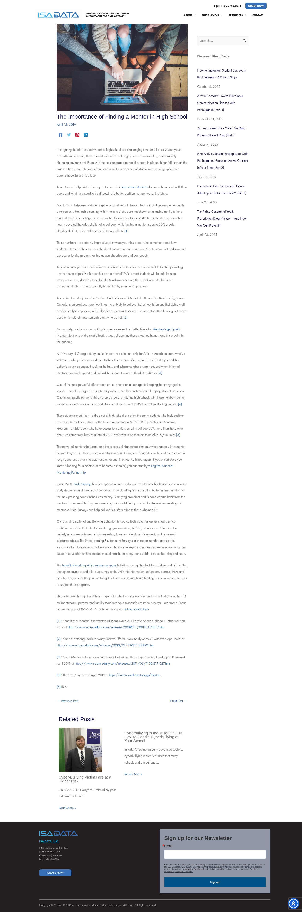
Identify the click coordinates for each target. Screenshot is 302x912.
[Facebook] (60, 134)
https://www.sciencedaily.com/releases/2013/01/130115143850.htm (105, 645)
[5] (178, 434)
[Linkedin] (86, 134)
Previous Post (67, 701)
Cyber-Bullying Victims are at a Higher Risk (85, 779)
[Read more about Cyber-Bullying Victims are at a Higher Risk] (80, 749)
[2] (125, 317)
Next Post (178, 701)
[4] (180, 404)
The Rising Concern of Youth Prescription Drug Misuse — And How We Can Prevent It (222, 218)
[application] (196, 15)
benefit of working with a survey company (89, 565)
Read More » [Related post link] (67, 808)
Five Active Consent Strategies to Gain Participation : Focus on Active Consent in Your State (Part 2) (222, 160)
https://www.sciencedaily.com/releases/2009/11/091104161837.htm (116, 627)
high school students (134, 187)
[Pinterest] (77, 134)
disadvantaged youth (166, 329)
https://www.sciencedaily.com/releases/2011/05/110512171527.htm (122, 663)
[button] (256, 6)
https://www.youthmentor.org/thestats (134, 675)
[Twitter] (69, 134)
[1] (126, 231)
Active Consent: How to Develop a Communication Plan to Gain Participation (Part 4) (220, 103)
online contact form (136, 609)
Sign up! (215, 882)
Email (168, 846)
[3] (160, 373)
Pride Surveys (82, 484)
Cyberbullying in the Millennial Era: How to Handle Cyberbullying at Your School (154, 737)
